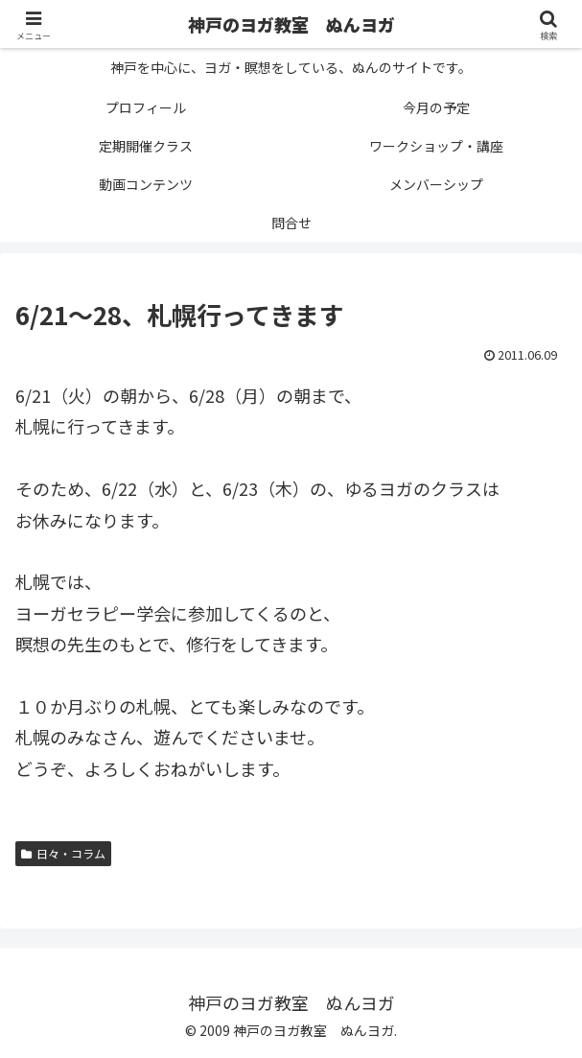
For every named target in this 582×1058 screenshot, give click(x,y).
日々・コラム (63, 853)
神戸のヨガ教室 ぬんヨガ (291, 24)
